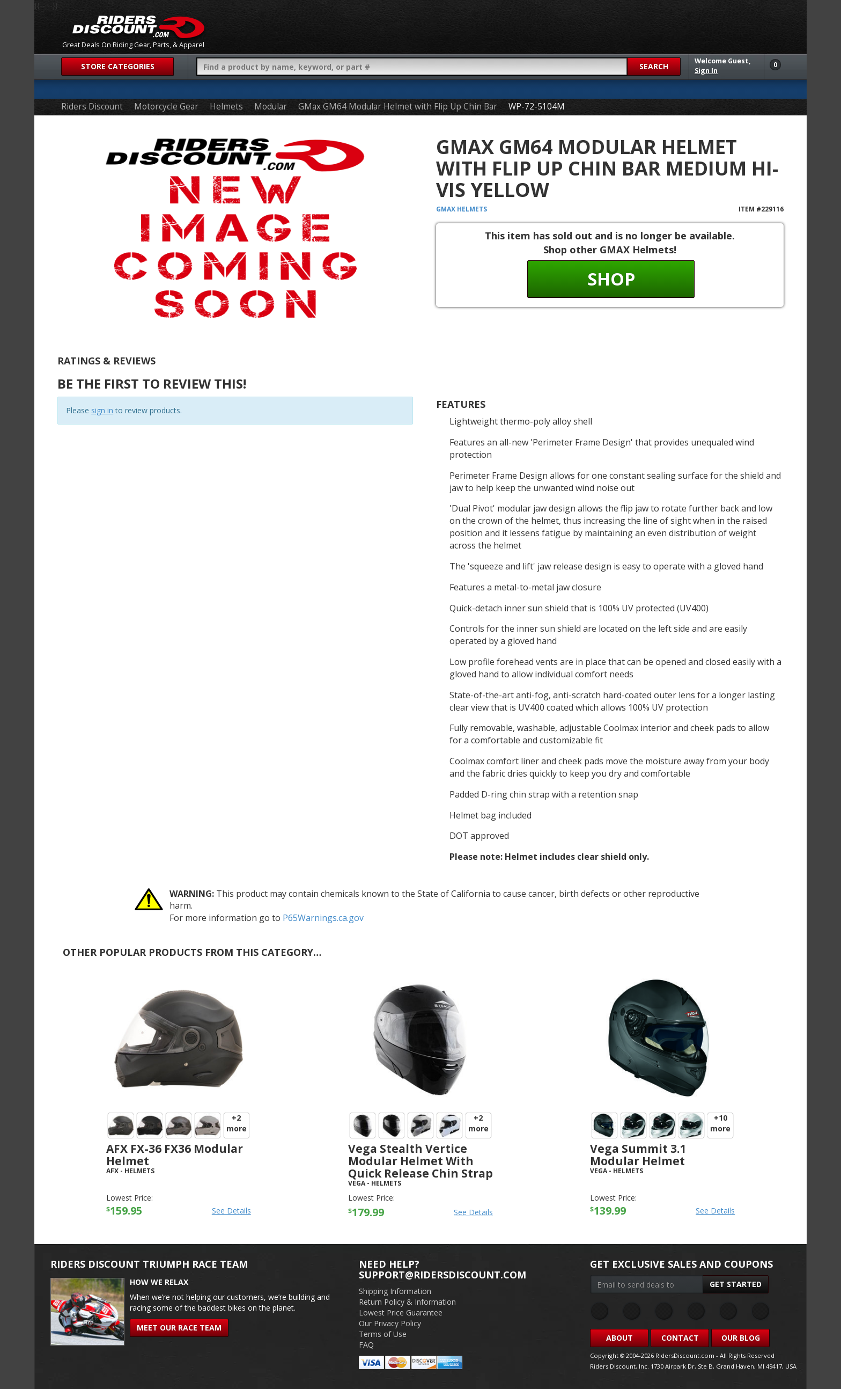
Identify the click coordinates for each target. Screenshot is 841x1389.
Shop (611, 279)
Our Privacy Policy (390, 1323)
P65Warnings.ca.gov (323, 918)
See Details (231, 1210)
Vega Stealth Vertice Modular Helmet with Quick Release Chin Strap (420, 1161)
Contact (680, 1338)
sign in (102, 410)
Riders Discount (92, 106)
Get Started (736, 1284)
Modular (270, 106)
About (619, 1338)
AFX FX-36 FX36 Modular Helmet (174, 1154)
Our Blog (740, 1338)
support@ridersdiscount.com (442, 1274)
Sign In (706, 70)
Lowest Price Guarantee (400, 1312)
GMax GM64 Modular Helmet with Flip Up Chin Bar (397, 106)
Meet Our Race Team (179, 1327)
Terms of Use (383, 1334)
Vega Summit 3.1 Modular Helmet (638, 1154)
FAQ (366, 1345)
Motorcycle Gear (166, 106)
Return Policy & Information (407, 1302)
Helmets (226, 106)
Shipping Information (395, 1291)
